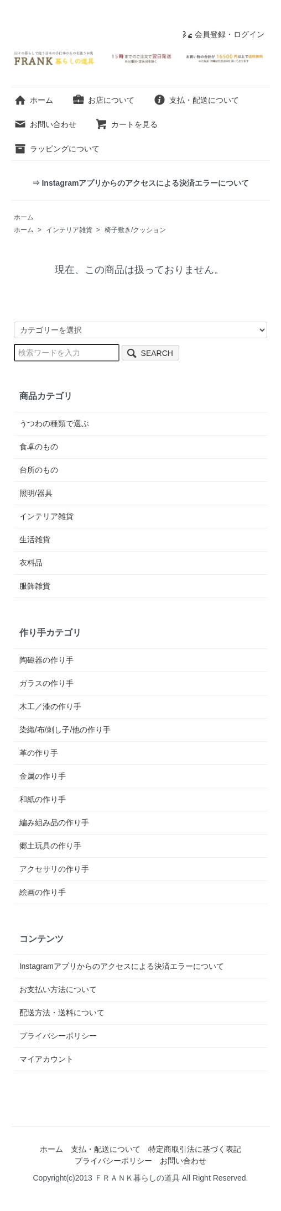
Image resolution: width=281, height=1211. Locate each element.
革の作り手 (38, 752)
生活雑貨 (34, 539)
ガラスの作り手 (46, 683)
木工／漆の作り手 (50, 706)
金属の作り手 (42, 776)
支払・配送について (196, 100)
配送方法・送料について (62, 1012)
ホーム (33, 100)
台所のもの (38, 469)
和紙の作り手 (42, 799)
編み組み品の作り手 (54, 822)
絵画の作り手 (42, 892)
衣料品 (31, 562)
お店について (103, 100)
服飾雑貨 (34, 585)
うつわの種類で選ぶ (54, 423)
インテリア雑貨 (69, 230)
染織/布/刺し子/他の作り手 (65, 729)
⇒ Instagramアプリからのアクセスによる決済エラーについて (140, 183)
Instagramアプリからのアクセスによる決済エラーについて (121, 966)
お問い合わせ (45, 124)
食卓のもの (38, 446)
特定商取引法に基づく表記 (194, 1149)
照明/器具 (36, 493)
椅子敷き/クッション (135, 230)
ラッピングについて (57, 148)
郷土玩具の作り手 (50, 845)
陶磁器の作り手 (46, 660)
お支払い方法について (58, 989)
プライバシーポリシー (58, 1035)
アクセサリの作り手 (54, 868)
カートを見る (126, 124)
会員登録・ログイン (223, 34)
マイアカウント (46, 1059)
